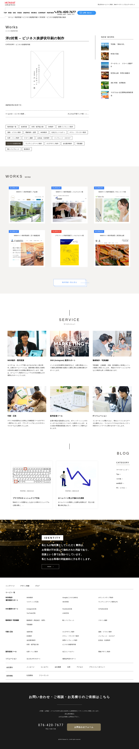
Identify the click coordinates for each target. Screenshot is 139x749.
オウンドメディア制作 (106, 597)
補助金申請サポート (69, 659)
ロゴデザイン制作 (77, 143)
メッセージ (30, 667)
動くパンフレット (39, 149)
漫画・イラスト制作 (14, 132)
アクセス (80, 667)
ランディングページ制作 (57, 143)
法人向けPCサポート (34, 659)
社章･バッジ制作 (33, 651)
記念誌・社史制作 (67, 138)
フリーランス (44, 675)
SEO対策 (65, 602)
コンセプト (45, 667)
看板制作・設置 (31, 132)
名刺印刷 (25, 127)
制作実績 (18, 17)
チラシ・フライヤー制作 (16, 138)
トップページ (10, 586)
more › (50, 567)
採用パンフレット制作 (68, 127)
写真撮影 (25, 149)
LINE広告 (65, 613)
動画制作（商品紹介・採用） (37, 620)
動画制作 (53, 149)
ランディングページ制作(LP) (108, 602)
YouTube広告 (31, 613)
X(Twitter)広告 (103, 609)
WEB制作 (45, 132)
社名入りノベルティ (61, 132)
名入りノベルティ (68, 651)
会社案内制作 (12, 149)
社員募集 (30, 675)
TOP (9, 9)
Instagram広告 (32, 609)
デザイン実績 (25, 586)
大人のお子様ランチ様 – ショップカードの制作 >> (78, 114)
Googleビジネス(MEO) (70, 597)
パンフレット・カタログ (16, 143)
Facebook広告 (67, 609)
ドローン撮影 (51, 138)
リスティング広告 (33, 602)
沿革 (68, 667)
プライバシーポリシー (97, 667)
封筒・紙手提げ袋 (39, 127)
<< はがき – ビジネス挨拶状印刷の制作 (16, 114)
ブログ (38, 586)
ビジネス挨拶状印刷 (30, 17)
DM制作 (53, 127)
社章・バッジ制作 (36, 138)
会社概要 (58, 667)
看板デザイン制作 (104, 651)
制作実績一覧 (12, 127)
